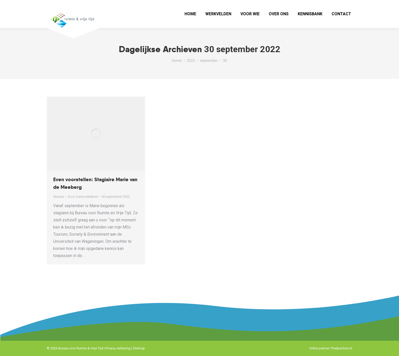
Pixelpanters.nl (341, 348)
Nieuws (58, 196)
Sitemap (139, 348)
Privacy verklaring (118, 348)
